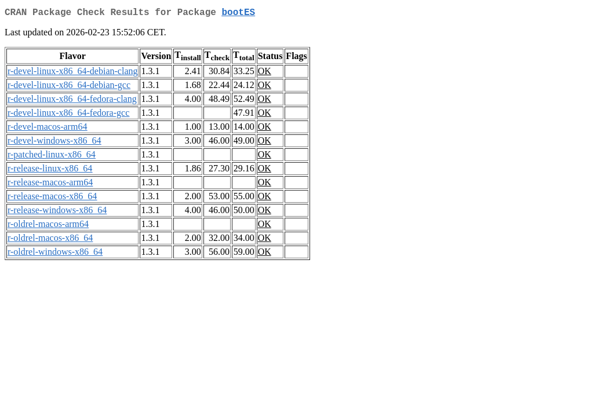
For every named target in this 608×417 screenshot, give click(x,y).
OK (264, 73)
